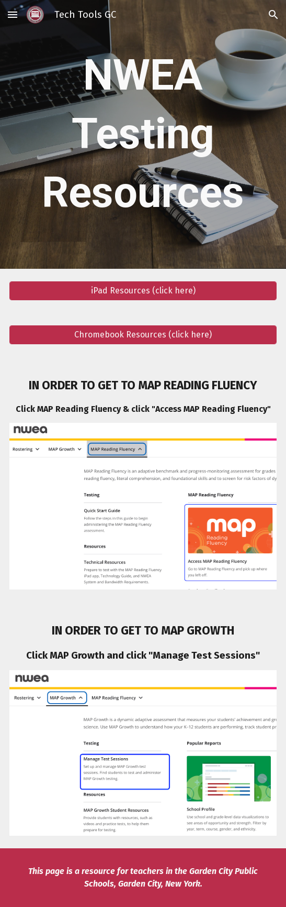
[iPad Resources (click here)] (143, 290)
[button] (12, 14)
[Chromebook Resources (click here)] (143, 334)
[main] (142, 134)
